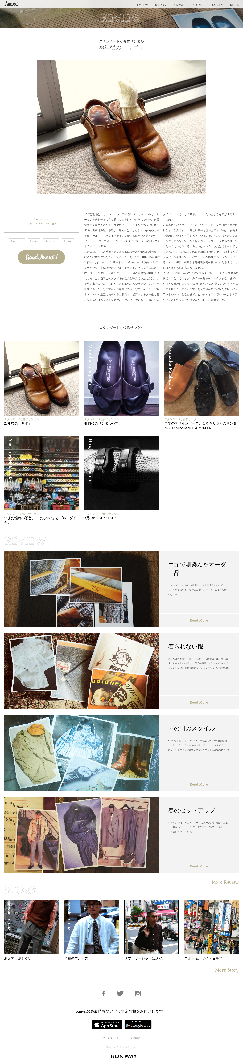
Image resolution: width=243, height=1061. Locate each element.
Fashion (17, 241)
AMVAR (180, 5)
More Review (225, 882)
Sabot (68, 241)
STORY (161, 5)
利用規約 (135, 1038)
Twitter (46, 273)
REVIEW (141, 5)
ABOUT (199, 5)
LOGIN (217, 5)
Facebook (36, 273)
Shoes (34, 241)
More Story (227, 969)
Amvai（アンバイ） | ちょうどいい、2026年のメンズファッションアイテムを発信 (11, 3)
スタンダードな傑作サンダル (121, 41)
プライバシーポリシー (114, 1038)
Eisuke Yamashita (41, 222)
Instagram (138, 993)
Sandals (51, 241)
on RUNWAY (121, 1056)
